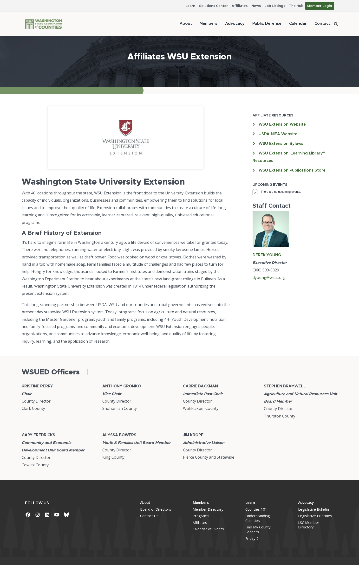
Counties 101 (256, 509)
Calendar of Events (208, 528)
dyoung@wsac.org (269, 277)
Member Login (319, 6)
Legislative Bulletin (313, 509)
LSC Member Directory (308, 525)
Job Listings (275, 6)
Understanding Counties (257, 518)
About (186, 24)
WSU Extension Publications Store (292, 170)
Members (208, 24)
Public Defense (266, 24)
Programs (201, 515)
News (256, 6)
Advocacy (235, 24)
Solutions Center (213, 6)
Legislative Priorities (315, 515)
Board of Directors (155, 509)
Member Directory (208, 509)
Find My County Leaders (258, 529)
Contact (322, 24)
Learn (190, 6)
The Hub (296, 6)
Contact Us (149, 515)
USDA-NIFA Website (278, 134)
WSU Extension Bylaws (281, 144)
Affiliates (240, 6)
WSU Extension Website (282, 124)
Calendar (298, 24)
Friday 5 (252, 538)
